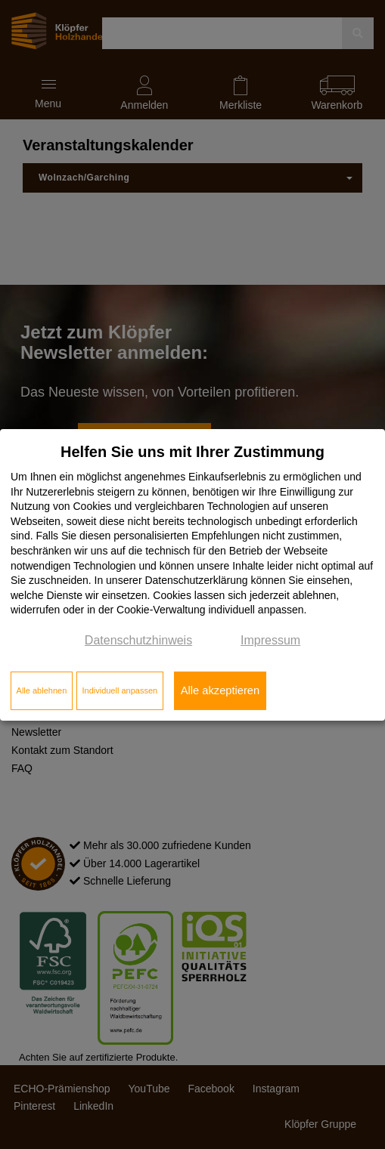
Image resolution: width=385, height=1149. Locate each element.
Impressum (270, 640)
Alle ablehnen (42, 690)
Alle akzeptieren (220, 690)
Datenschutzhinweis (138, 640)
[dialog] (192, 574)
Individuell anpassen (119, 690)
